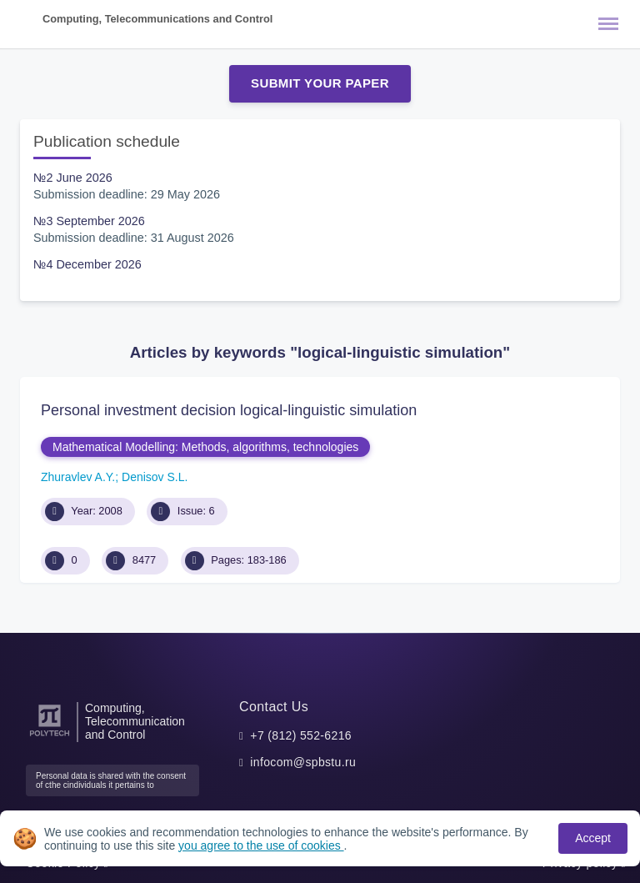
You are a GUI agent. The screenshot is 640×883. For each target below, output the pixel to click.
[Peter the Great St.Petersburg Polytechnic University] (49, 737)
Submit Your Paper (320, 83)
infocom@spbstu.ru (303, 762)
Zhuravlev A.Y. (78, 477)
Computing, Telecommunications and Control (157, 19)
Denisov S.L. (155, 477)
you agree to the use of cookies (260, 845)
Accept (593, 838)
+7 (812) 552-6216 (301, 735)
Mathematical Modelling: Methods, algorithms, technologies (205, 447)
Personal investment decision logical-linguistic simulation (229, 410)
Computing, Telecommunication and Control (135, 721)
